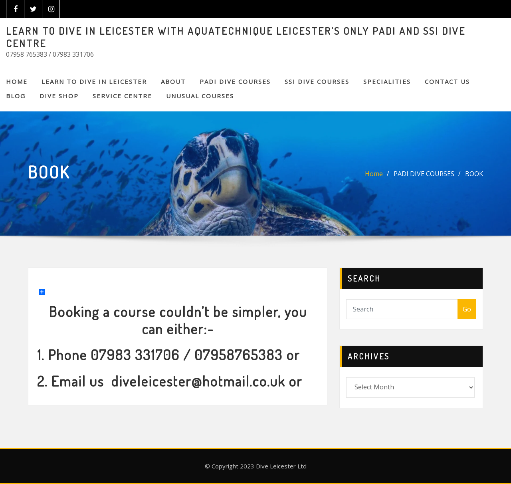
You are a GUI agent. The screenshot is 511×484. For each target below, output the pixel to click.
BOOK (474, 173)
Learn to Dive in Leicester (94, 81)
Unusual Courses (200, 96)
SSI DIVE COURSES (317, 81)
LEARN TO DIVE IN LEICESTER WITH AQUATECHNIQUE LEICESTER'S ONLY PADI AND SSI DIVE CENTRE (235, 37)
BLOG (16, 96)
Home (17, 81)
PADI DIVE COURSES (235, 81)
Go (467, 309)
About (173, 81)
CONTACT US (447, 81)
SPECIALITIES (387, 81)
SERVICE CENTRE (122, 96)
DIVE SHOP (59, 96)
